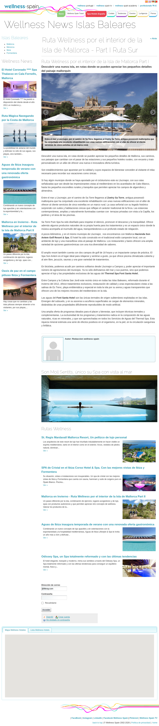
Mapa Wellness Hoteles (15, 630)
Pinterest (134, 718)
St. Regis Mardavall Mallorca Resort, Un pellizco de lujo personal (84, 437)
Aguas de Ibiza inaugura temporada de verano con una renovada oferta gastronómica (97, 524)
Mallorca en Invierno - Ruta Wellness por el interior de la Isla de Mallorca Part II (19, 226)
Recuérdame (50, 603)
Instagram (87, 718)
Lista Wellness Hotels (40, 630)
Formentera (12, 53)
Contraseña (46, 594)
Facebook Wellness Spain (116, 718)
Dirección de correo (50, 585)
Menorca (10, 47)
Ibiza (9, 50)
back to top (97, 723)
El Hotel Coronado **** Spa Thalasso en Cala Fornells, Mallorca (19, 74)
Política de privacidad (140, 723)
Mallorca (10, 44)
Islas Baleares (15, 37)
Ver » (5, 108)
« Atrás (153, 38)
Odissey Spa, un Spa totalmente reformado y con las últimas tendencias (89, 556)
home (154, 723)
